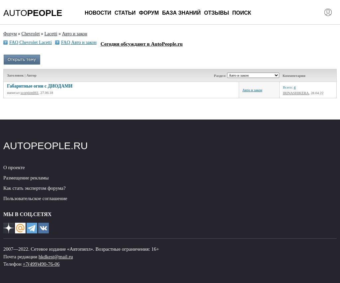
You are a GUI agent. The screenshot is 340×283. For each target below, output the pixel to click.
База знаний (181, 13)
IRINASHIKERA (296, 93)
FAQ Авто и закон (79, 42)
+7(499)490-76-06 (41, 264)
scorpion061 (30, 93)
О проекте (14, 167)
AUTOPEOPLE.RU (45, 145)
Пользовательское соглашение (35, 198)
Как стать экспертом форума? (34, 188)
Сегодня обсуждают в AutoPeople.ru (142, 44)
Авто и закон (252, 90)
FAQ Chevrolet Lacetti (30, 42)
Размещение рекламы (26, 177)
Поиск (241, 13)
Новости (98, 13)
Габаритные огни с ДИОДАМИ (39, 86)
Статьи (125, 13)
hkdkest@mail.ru (56, 256)
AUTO (32, 13)
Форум (149, 13)
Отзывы (216, 13)
